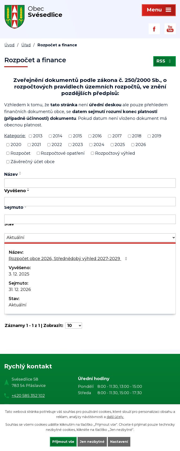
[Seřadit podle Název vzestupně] (20, 172)
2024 (99, 144)
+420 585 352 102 (28, 395)
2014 (57, 136)
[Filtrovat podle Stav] (90, 237)
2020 (16, 144)
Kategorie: (15, 135)
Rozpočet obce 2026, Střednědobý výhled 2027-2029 (69, 258)
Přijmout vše (63, 442)
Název (11, 174)
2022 (57, 144)
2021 (36, 144)
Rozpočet (20, 153)
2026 (140, 144)
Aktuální (17, 305)
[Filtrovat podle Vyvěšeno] (90, 201)
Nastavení (119, 442)
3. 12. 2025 (19, 274)
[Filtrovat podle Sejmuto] (90, 219)
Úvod (9, 45)
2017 (117, 136)
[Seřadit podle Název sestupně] (20, 174)
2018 (136, 136)
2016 (97, 136)
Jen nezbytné (92, 442)
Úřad (26, 45)
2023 (77, 144)
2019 (156, 136)
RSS (165, 61)
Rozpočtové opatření (63, 153)
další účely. (115, 417)
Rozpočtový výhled (115, 153)
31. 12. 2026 (20, 289)
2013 (37, 136)
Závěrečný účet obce (33, 161)
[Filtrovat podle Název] (90, 183)
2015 (77, 136)
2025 (120, 144)
